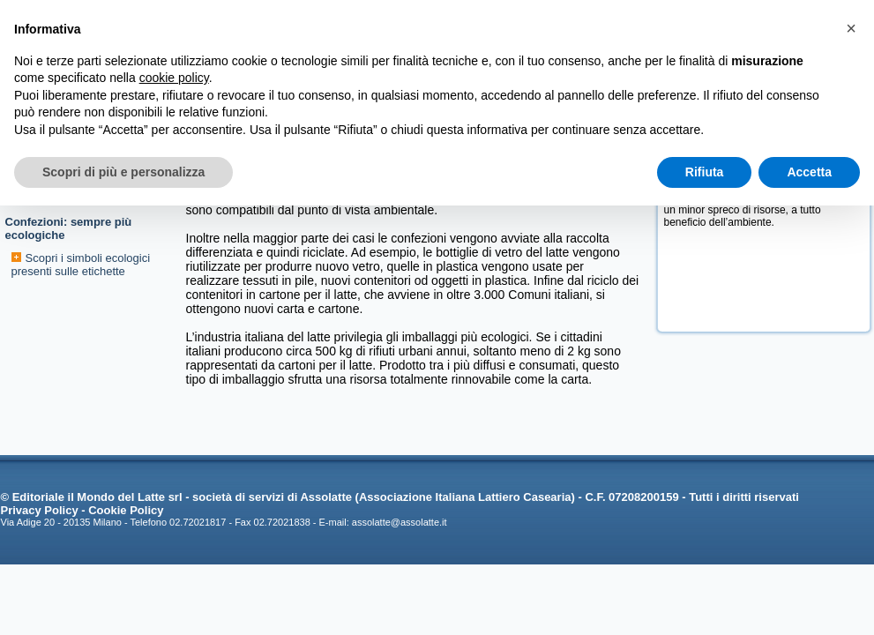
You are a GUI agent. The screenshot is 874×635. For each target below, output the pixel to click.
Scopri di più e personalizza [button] (123, 172)
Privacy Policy (39, 510)
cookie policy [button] (174, 78)
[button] (851, 28)
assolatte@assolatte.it (399, 522)
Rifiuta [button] (704, 172)
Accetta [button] (809, 172)
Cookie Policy (125, 510)
